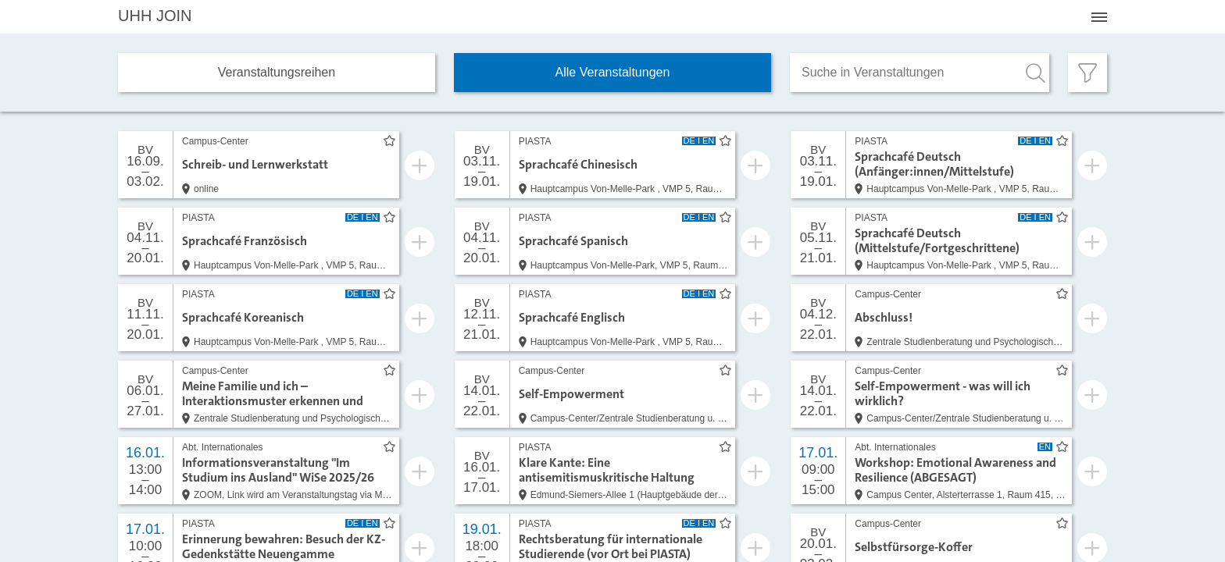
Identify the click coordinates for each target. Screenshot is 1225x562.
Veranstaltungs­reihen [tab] (276, 72)
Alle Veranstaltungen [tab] (612, 72)
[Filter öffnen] (1087, 72)
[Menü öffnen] (1099, 17)
